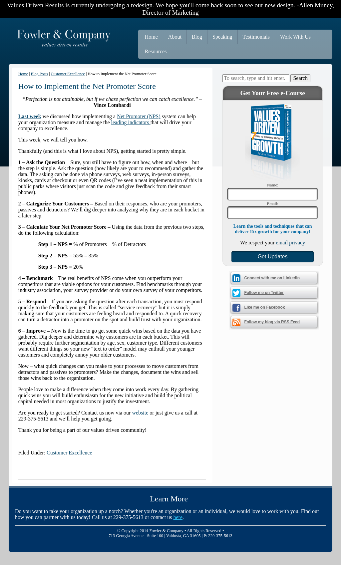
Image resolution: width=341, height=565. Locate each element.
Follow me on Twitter (263, 292)
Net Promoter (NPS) (139, 116)
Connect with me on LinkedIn (272, 278)
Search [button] (300, 78)
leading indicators (130, 122)
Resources (156, 51)
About (174, 37)
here (178, 517)
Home (151, 37)
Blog (197, 37)
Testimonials (256, 37)
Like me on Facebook (264, 307)
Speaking (222, 37)
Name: (272, 185)
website (140, 413)
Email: (272, 203)
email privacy (290, 242)
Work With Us (295, 37)
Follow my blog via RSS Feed (272, 322)
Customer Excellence (68, 74)
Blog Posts (39, 74)
